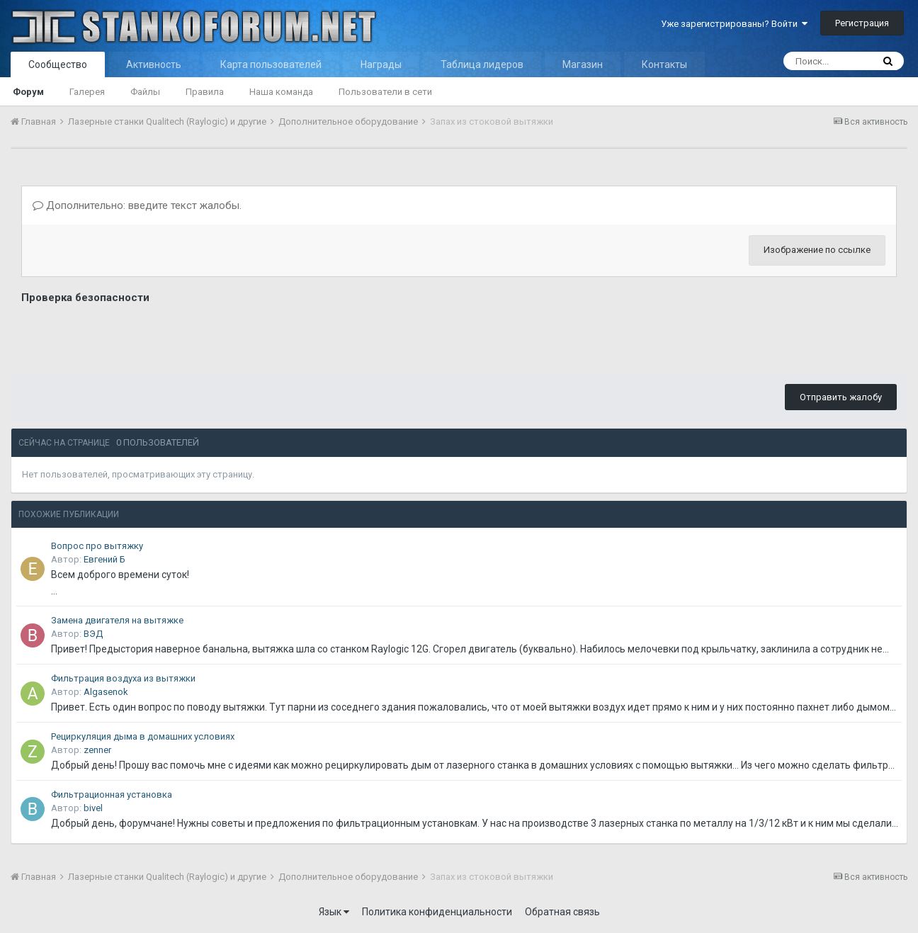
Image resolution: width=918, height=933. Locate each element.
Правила (205, 91)
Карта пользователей (271, 64)
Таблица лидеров (482, 64)
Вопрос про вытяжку (97, 546)
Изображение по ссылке (817, 249)
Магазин (582, 64)
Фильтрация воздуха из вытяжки (123, 678)
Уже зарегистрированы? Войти (734, 23)
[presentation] (129, 335)
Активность (153, 64)
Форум (28, 91)
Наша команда (281, 91)
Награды (381, 64)
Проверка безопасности (85, 297)
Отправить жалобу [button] (841, 397)
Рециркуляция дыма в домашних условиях (142, 736)
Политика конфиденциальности (437, 911)
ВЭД (93, 633)
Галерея (87, 91)
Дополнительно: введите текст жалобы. (137, 205)
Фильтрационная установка (111, 794)
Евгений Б (104, 559)
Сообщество (57, 64)
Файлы (145, 91)
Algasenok (106, 691)
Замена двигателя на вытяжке (117, 620)
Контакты (664, 64)
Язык (334, 911)
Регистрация (862, 23)
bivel (93, 808)
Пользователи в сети (385, 91)
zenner (97, 750)
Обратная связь (562, 911)
